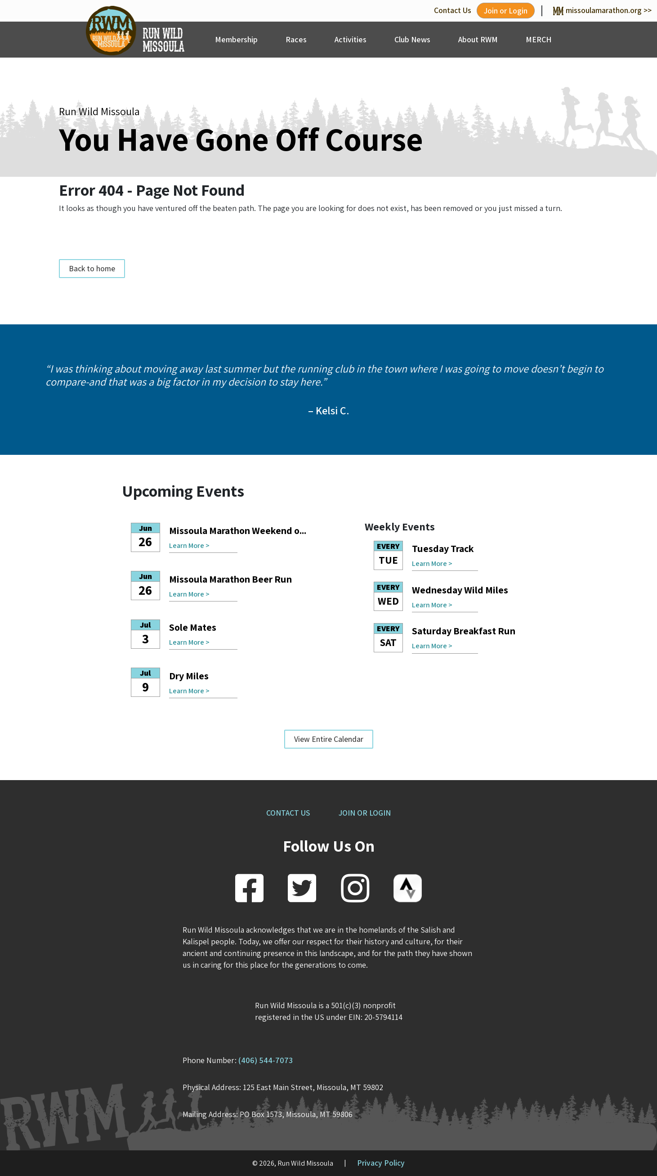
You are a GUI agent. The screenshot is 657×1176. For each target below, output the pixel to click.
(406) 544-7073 (265, 1060)
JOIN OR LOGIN (365, 813)
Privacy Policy (381, 1163)
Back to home (92, 268)
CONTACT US (288, 813)
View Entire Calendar (328, 739)
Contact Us (452, 10)
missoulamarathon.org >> (602, 10)
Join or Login (505, 10)
